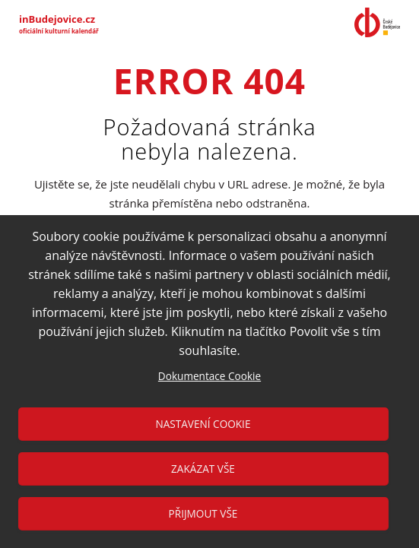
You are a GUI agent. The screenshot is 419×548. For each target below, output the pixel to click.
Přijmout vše (203, 513)
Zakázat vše (203, 468)
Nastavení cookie (203, 424)
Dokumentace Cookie (209, 376)
